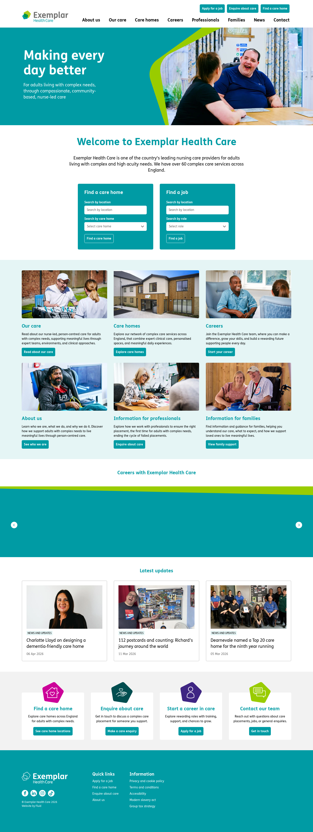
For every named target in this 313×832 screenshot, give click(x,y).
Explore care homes (130, 352)
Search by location (115, 207)
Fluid (38, 805)
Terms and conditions (144, 787)
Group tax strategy (142, 806)
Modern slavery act (143, 800)
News (259, 20)
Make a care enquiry (122, 731)
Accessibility (138, 794)
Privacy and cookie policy (147, 781)
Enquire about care (242, 8)
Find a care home (275, 8)
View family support (222, 444)
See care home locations (52, 731)
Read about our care (38, 352)
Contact (282, 20)
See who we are (35, 444)
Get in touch (260, 731)
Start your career (220, 352)
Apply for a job (212, 8)
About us (98, 800)
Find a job (176, 238)
